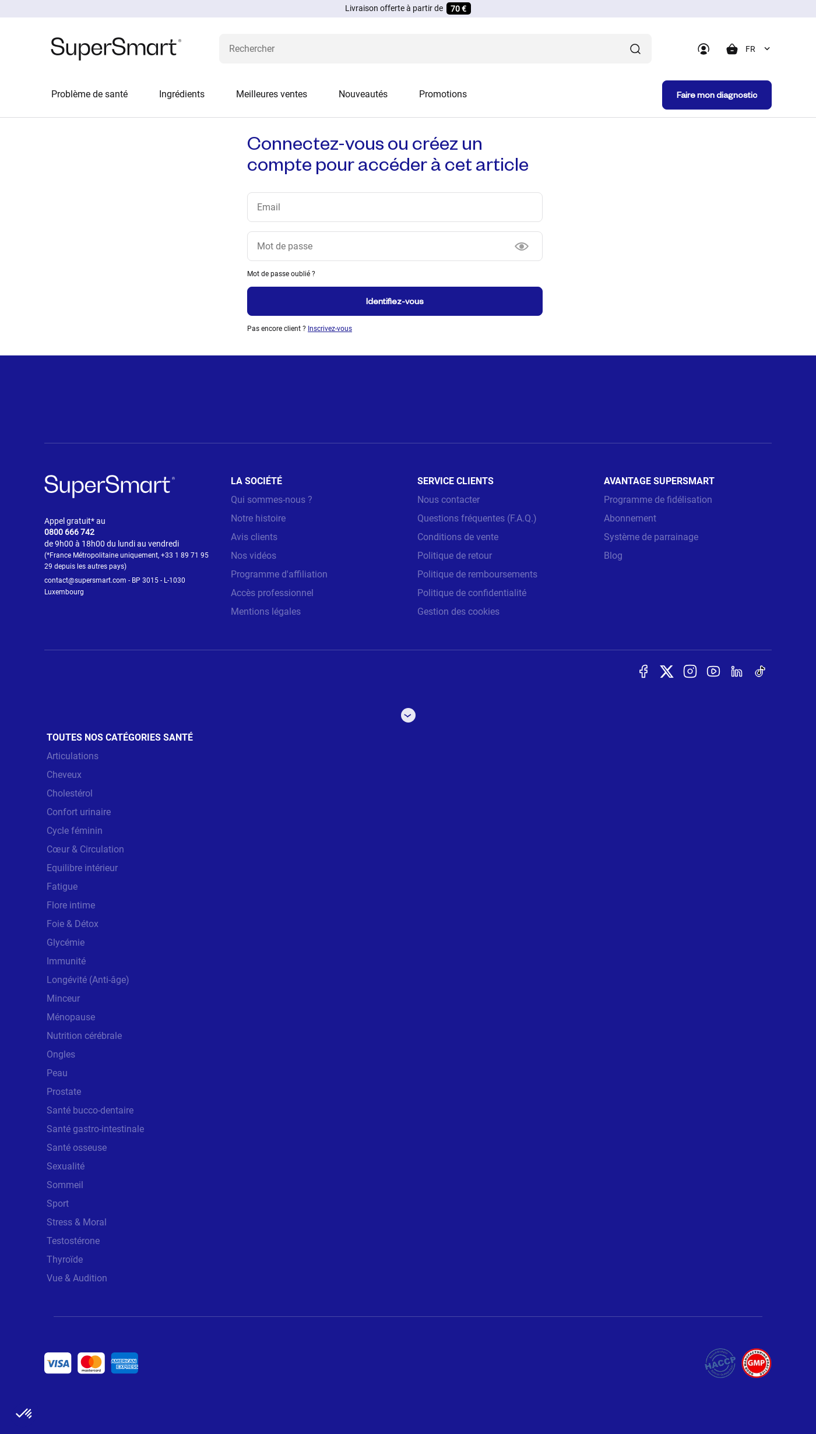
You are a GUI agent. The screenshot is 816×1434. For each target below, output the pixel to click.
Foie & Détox (73, 923)
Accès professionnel (272, 592)
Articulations (73, 756)
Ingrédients (182, 94)
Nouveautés (363, 94)
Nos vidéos (253, 555)
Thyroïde (65, 1259)
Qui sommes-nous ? (271, 499)
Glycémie (66, 942)
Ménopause (71, 1017)
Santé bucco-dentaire (90, 1110)
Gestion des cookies (458, 611)
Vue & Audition (77, 1278)
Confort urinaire (79, 812)
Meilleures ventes (271, 94)
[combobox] (758, 49)
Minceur (63, 998)
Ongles (61, 1054)
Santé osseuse (77, 1147)
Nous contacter (448, 499)
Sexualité (66, 1166)
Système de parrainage (651, 536)
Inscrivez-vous (330, 329)
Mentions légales (266, 611)
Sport (58, 1203)
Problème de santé (89, 94)
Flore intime (71, 905)
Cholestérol (70, 793)
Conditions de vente (457, 536)
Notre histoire (258, 518)
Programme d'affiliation (279, 574)
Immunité (66, 961)
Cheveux (64, 774)
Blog (613, 555)
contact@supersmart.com (85, 580)
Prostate (64, 1091)
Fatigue (62, 886)
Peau (57, 1073)
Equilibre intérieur (82, 867)
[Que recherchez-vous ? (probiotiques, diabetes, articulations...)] (435, 49)
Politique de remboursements (477, 574)
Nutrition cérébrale (84, 1035)
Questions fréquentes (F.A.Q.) (477, 518)
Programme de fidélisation (658, 499)
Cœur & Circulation (85, 849)
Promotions (443, 94)
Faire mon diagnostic (717, 94)
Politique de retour (454, 555)
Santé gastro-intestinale (95, 1128)
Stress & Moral (77, 1222)
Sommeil (65, 1184)
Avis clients (254, 536)
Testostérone (73, 1240)
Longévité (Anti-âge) (88, 979)
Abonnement (630, 518)
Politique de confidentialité (471, 592)
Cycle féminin (75, 830)
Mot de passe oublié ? (281, 274)
